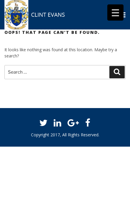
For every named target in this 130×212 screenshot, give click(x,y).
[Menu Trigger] (115, 12)
